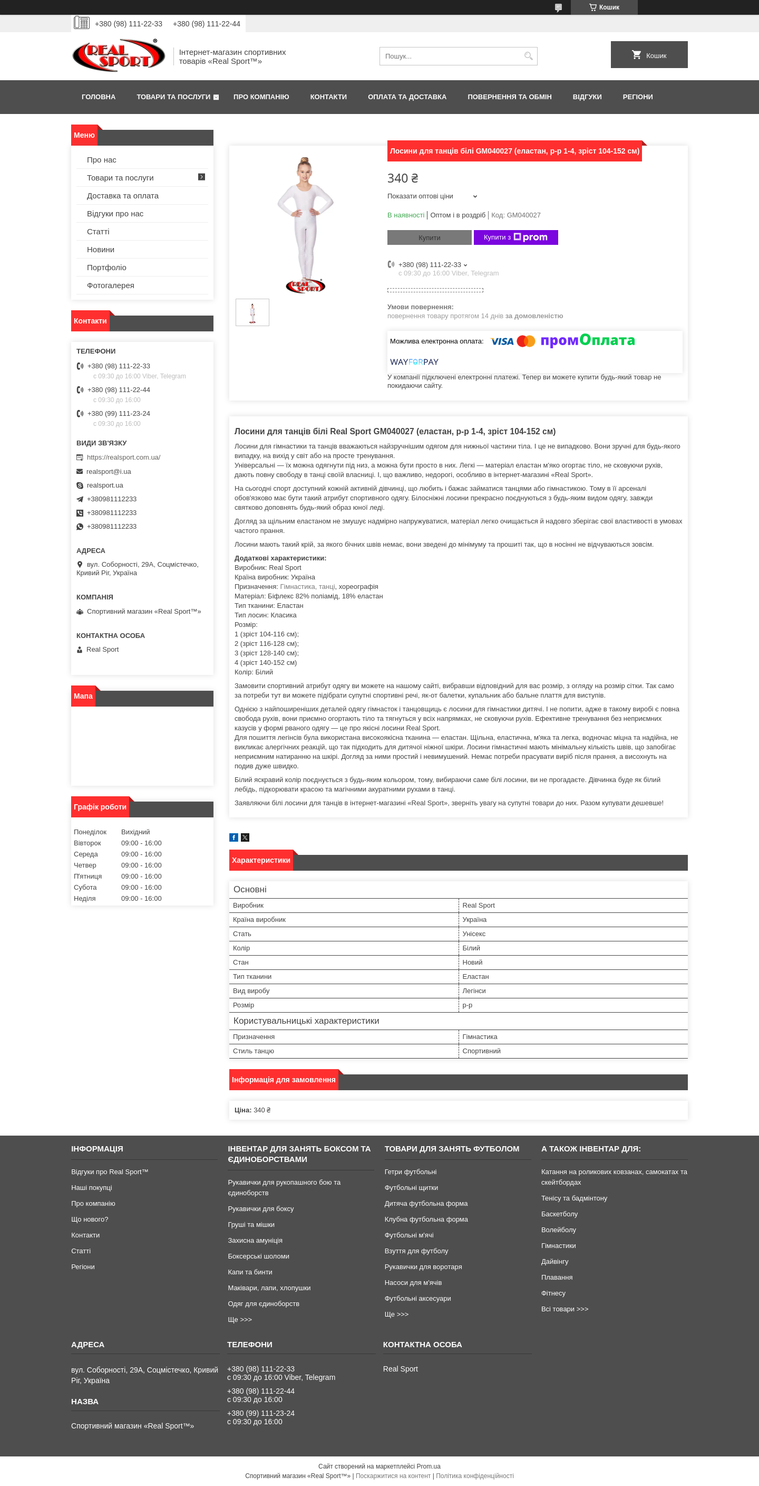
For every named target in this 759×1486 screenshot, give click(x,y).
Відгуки (587, 97)
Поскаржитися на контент (393, 1476)
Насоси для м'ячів (413, 1283)
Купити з (516, 237)
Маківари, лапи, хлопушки (269, 1288)
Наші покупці (91, 1188)
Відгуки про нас (115, 213)
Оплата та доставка (407, 97)
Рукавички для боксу (261, 1209)
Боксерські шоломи (258, 1256)
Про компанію (261, 97)
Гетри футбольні (411, 1172)
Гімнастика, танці (307, 586)
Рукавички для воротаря (423, 1267)
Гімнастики (558, 1246)
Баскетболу (559, 1214)
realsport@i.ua (108, 471)
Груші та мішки (251, 1224)
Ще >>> (240, 1319)
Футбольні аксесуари (418, 1298)
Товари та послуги (173, 97)
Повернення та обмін (509, 97)
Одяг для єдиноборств (263, 1304)
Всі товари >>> (565, 1309)
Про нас (101, 159)
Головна (98, 97)
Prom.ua (429, 1466)
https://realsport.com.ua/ (123, 457)
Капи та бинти (250, 1272)
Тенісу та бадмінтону (574, 1198)
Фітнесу (553, 1293)
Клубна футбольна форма (426, 1219)
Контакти (328, 97)
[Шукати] (528, 56)
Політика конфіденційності (475, 1476)
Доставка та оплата (123, 195)
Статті (98, 231)
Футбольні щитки (412, 1188)
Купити (430, 238)
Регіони (638, 97)
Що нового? (89, 1219)
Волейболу (558, 1230)
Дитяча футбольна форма (426, 1203)
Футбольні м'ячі (409, 1235)
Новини (100, 249)
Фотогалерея (110, 285)
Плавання (557, 1277)
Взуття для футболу (417, 1251)
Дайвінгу (555, 1261)
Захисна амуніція (255, 1240)
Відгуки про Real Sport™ (109, 1172)
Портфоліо (106, 267)
